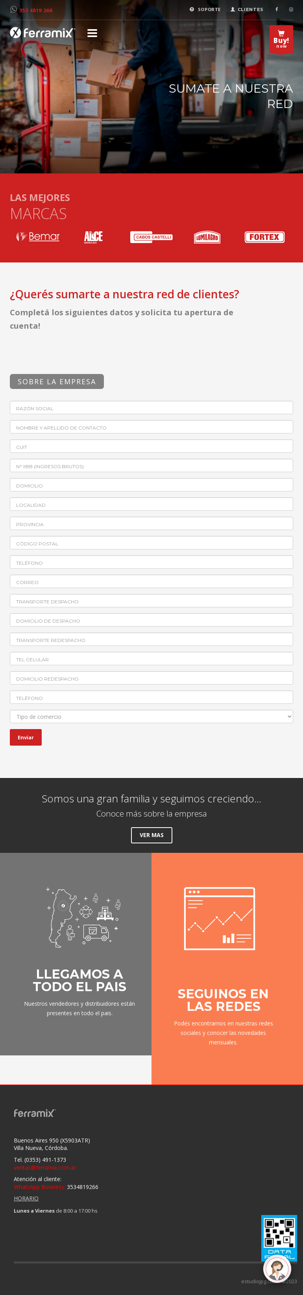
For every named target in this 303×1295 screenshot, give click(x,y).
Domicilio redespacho (47, 679)
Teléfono (29, 563)
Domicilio (29, 486)
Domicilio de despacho (48, 621)
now (281, 41)
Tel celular (32, 659)
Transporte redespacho (50, 640)
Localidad (31, 505)
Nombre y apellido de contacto (61, 428)
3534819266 (56, 1187)
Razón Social (35, 408)
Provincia (30, 524)
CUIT (21, 447)
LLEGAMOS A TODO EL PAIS (79, 980)
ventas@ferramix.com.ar (45, 1167)
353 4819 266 (35, 10)
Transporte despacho (47, 602)
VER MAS (152, 835)
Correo (27, 582)
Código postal (37, 544)
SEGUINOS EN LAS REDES (223, 1000)
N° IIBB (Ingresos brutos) (50, 466)
